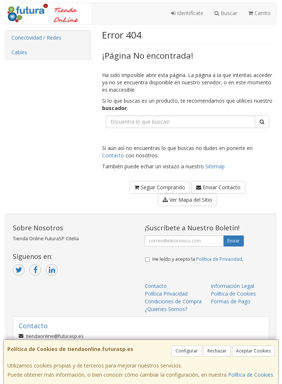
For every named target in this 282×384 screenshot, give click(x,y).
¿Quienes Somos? (166, 309)
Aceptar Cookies (253, 351)
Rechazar (217, 351)
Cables (19, 52)
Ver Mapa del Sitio (187, 199)
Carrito (259, 13)
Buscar (225, 13)
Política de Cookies (250, 374)
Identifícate (187, 13)
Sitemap (215, 166)
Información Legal (232, 285)
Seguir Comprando (159, 187)
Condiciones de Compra (173, 301)
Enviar (233, 241)
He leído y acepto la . (197, 259)
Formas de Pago (230, 301)
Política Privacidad (166, 293)
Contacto (113, 155)
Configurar (187, 351)
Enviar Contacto (218, 187)
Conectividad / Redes (36, 37)
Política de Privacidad (219, 259)
